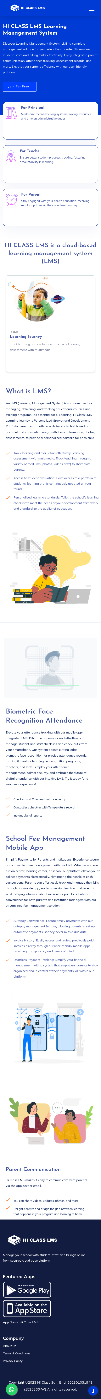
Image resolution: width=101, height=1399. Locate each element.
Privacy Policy (13, 1361)
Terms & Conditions (16, 1353)
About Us (9, 1346)
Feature (14, 331)
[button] (91, 9)
